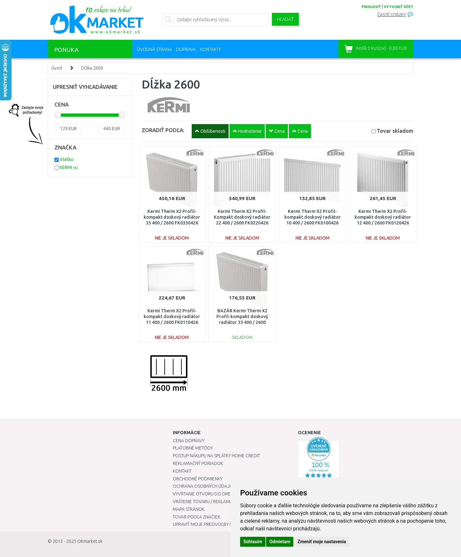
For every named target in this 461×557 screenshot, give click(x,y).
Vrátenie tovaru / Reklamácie (206, 501)
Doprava (186, 49)
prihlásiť (371, 7)
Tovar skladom (395, 131)
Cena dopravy (189, 440)
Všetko (66, 159)
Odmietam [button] (279, 541)
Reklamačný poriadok (198, 463)
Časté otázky (391, 14)
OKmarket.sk (90, 541)
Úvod (56, 68)
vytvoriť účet (398, 7)
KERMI (69, 167)
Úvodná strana (154, 49)
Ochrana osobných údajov (204, 486)
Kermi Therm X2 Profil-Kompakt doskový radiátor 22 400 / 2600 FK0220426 (242, 217)
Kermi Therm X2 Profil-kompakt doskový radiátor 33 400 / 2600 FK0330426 (172, 217)
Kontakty (210, 49)
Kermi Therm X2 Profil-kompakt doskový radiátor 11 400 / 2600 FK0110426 (172, 316)
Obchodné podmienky (197, 478)
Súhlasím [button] (252, 541)
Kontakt (182, 471)
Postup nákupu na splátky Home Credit (216, 455)
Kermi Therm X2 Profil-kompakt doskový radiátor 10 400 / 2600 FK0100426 (312, 217)
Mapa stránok (189, 509)
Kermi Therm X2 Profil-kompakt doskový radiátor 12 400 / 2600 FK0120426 (383, 217)
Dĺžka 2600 (92, 68)
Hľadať (285, 19)
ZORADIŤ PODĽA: (163, 130)
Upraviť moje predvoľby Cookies (210, 524)
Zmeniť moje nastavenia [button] (322, 541)
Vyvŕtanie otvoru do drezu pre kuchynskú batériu (230, 493)
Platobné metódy (193, 448)
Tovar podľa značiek (196, 516)
